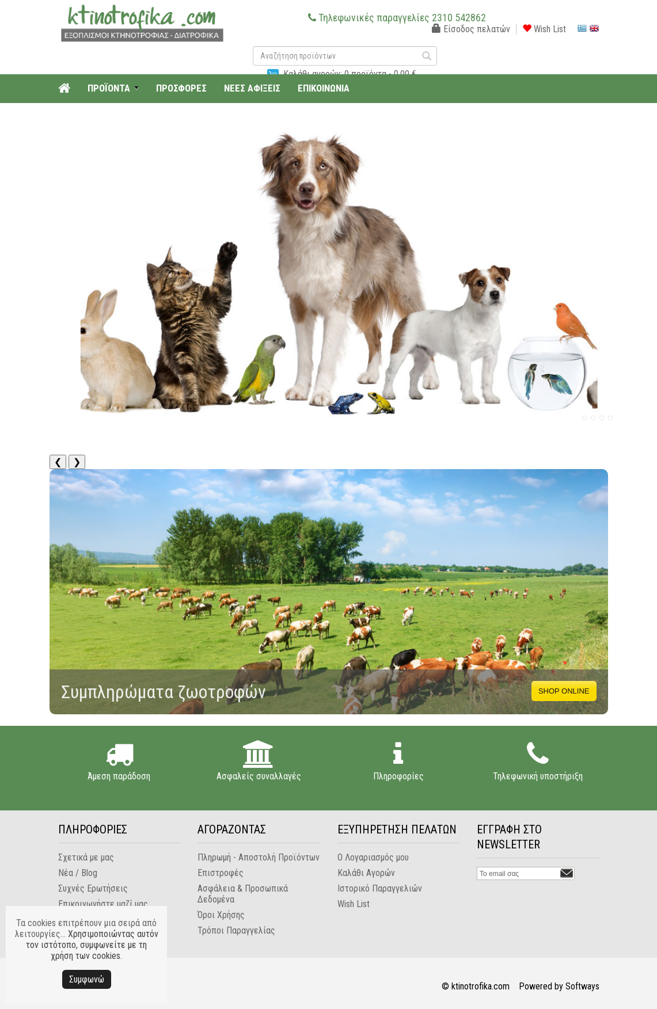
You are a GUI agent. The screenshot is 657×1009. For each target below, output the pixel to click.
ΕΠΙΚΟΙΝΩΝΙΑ (324, 88)
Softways (582, 986)
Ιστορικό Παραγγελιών (379, 888)
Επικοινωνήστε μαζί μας (103, 903)
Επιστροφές (221, 872)
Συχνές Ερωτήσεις (93, 888)
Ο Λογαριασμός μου (373, 857)
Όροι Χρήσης (221, 914)
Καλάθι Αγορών (366, 872)
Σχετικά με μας (86, 857)
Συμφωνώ (86, 979)
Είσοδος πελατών (471, 29)
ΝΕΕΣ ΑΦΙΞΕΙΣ (252, 88)
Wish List (544, 29)
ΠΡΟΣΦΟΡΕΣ (181, 88)
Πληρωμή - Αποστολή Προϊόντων (259, 857)
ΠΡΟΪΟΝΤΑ (109, 88)
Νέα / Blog (77, 872)
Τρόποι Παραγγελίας (236, 930)
